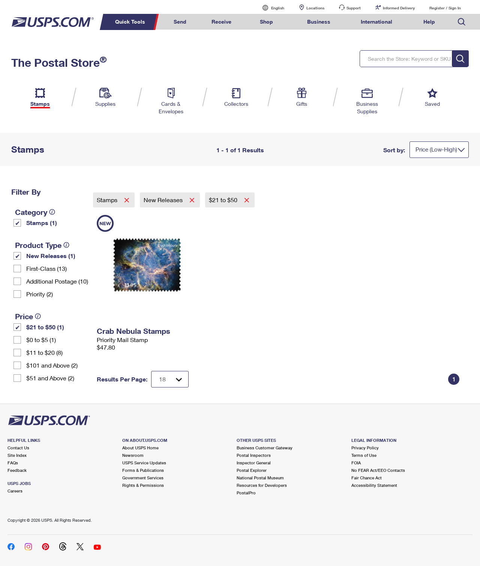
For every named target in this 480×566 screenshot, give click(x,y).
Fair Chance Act (366, 477)
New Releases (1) (50, 255)
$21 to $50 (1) (45, 326)
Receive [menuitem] (221, 21)
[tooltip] (52, 212)
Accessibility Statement (374, 485)
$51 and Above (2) (50, 377)
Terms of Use (363, 455)
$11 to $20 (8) (44, 352)
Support (353, 8)
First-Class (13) (46, 268)
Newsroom (133, 455)
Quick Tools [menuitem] (130, 21)
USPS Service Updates (144, 462)
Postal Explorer (252, 470)
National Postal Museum (260, 477)
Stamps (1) (41, 222)
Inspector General (254, 462)
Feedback (17, 470)
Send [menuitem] (180, 21)
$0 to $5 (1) (41, 339)
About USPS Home (140, 447)
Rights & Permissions (143, 485)
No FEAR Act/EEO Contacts (378, 470)
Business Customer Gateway (264, 447)
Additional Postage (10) (57, 281)
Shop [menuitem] (266, 21)
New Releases (164, 199)
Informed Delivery (399, 8)
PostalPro (246, 492)
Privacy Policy (365, 447)
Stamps (108, 199)
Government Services (143, 477)
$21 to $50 (224, 199)
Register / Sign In (445, 8)
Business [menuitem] (318, 21)
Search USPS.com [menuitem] (461, 22)
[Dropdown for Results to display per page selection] (170, 379)
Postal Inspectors (254, 455)
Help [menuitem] (429, 21)
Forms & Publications (143, 470)
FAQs (13, 462)
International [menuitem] (376, 21)
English (270, 7)
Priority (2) (39, 293)
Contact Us (18, 447)
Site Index (17, 455)
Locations (315, 8)
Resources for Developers (262, 485)
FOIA (356, 462)
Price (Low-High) (436, 149)
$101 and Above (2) (52, 365)
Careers (15, 490)
